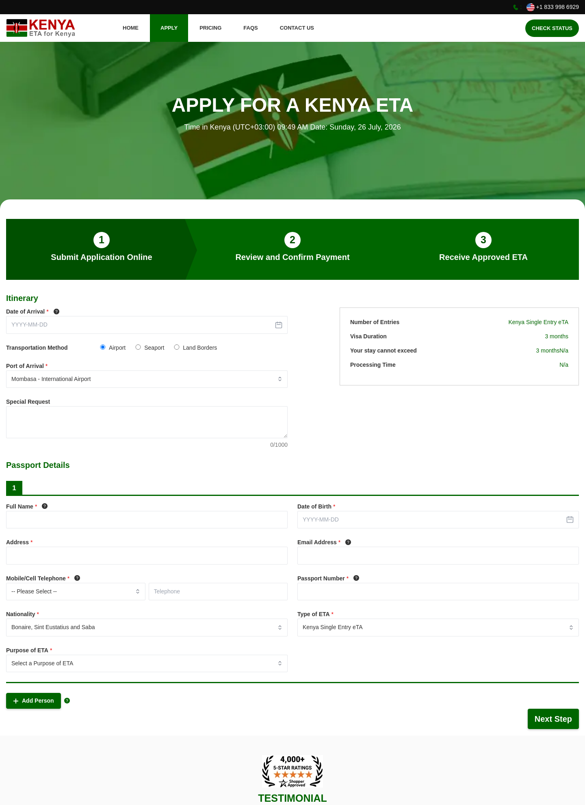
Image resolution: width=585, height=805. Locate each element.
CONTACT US (297, 28)
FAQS (250, 28)
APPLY (169, 28)
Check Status (552, 28)
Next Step (553, 718)
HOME (131, 28)
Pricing (210, 28)
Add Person (33, 700)
